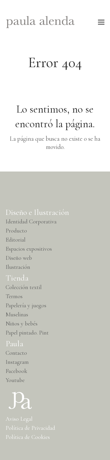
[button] (101, 22)
